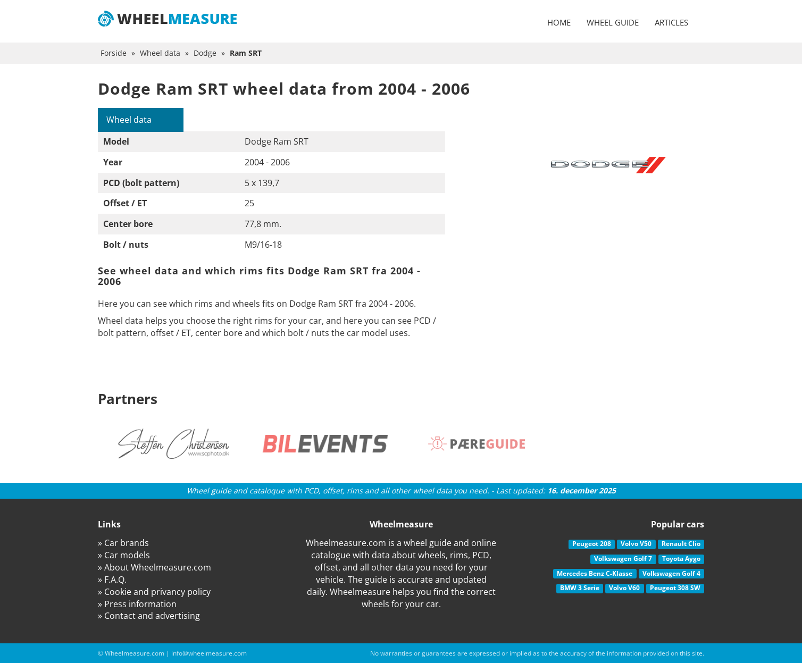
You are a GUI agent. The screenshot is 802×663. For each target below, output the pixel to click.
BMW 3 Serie (579, 587)
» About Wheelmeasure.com (154, 567)
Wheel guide (613, 22)
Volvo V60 (624, 587)
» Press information (137, 604)
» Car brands (123, 543)
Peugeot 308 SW (675, 587)
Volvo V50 (636, 543)
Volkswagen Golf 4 (671, 573)
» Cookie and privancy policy (154, 592)
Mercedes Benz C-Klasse (594, 573)
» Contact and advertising (149, 616)
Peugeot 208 (591, 543)
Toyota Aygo (681, 558)
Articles (671, 22)
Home (559, 22)
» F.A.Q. (112, 579)
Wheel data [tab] (129, 119)
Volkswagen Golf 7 (623, 558)
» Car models (124, 555)
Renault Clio (681, 543)
